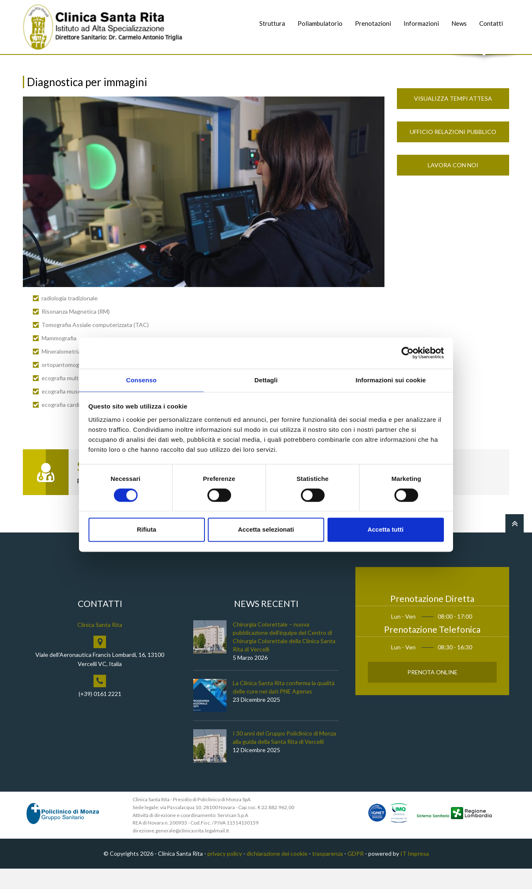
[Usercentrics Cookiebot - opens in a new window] (407, 352)
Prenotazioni (373, 23)
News (459, 23)
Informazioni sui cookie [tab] (391, 379)
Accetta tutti (385, 530)
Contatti (491, 23)
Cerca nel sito (484, 62)
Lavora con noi (453, 185)
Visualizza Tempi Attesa (453, 118)
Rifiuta (146, 530)
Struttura (272, 23)
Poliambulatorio (320, 23)
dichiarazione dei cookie (277, 873)
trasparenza (327, 873)
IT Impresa (414, 873)
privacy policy (224, 873)
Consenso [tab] (141, 379)
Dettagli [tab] (266, 379)
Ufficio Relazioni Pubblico (453, 152)
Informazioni (421, 23)
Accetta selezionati (266, 530)
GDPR (355, 873)
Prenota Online (432, 692)
